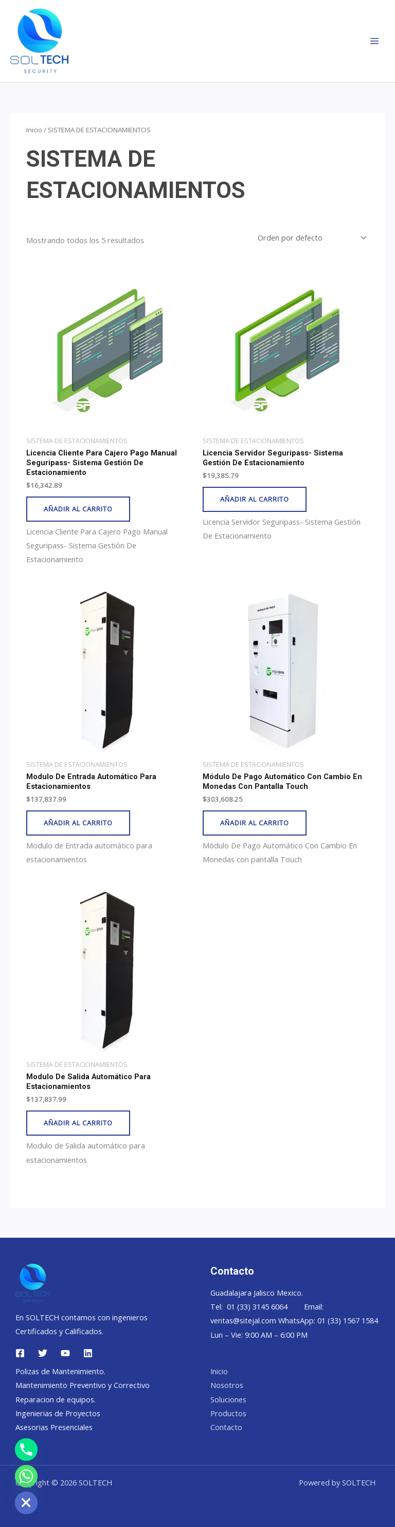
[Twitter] (42, 1353)
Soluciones (228, 1399)
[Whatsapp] (26, 1476)
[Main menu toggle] (374, 41)
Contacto (226, 1427)
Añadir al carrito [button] (78, 508)
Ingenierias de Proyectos (57, 1413)
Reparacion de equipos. (55, 1399)
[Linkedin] (88, 1353)
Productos (228, 1413)
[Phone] (26, 1449)
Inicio (34, 129)
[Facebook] (20, 1353)
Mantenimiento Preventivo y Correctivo (82, 1385)
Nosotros (226, 1385)
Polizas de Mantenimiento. (60, 1371)
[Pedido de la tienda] (311, 238)
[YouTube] (65, 1353)
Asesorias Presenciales (54, 1427)
